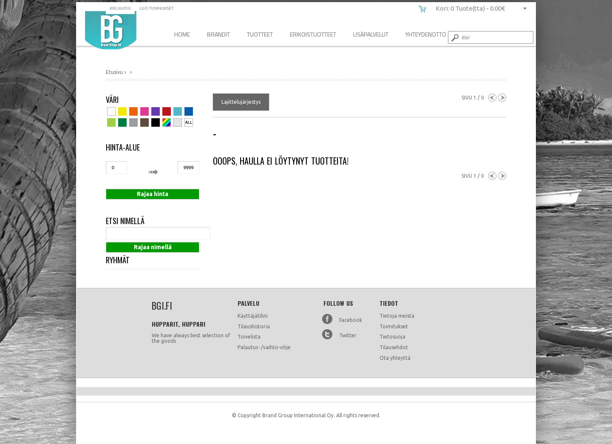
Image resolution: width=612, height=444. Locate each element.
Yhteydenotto (425, 34)
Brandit (218, 34)
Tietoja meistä (397, 316)
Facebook (350, 320)
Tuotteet (260, 34)
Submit (454, 37)
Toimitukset (394, 326)
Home (182, 34)
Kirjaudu (120, 8)
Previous (492, 98)
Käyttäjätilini (253, 316)
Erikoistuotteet (313, 34)
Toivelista (249, 336)
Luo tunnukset (156, 8)
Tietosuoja (392, 336)
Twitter (348, 335)
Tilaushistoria (254, 326)
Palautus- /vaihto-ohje (264, 347)
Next (502, 98)
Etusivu (114, 72)
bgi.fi (110, 30)
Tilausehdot (394, 347)
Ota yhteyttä (395, 358)
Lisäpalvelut (370, 34)
